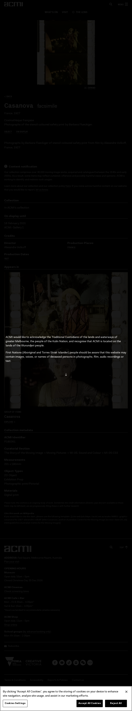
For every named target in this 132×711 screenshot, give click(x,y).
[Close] (126, 692)
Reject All (116, 704)
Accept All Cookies (89, 704)
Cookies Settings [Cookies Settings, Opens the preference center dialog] (15, 704)
